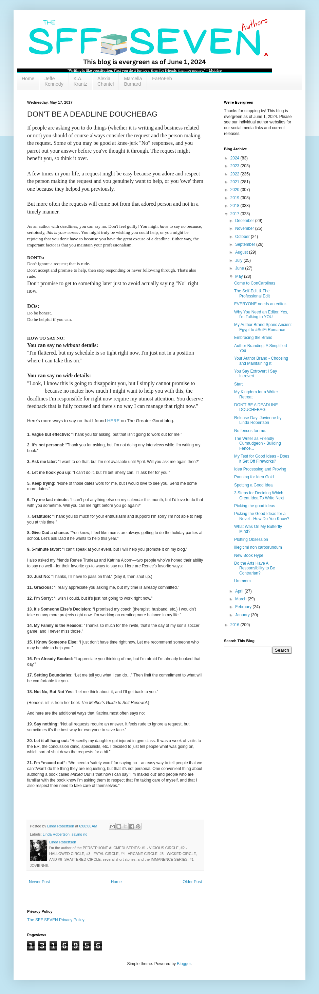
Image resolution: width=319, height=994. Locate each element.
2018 (235, 205)
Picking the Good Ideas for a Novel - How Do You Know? (261, 516)
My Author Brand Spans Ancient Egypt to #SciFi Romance (263, 327)
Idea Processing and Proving (260, 469)
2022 (235, 174)
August (242, 252)
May (239, 276)
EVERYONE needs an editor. (260, 304)
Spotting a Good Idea (253, 485)
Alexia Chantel (105, 81)
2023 (235, 166)
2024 (235, 158)
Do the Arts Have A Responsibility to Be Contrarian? (254, 568)
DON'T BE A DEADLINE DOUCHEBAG (256, 407)
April (239, 591)
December (245, 220)
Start (238, 384)
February (243, 606)
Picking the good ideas (254, 505)
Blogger (184, 963)
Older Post (192, 881)
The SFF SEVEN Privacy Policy (56, 920)
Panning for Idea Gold (254, 477)
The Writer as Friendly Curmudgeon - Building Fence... (257, 443)
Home (28, 78)
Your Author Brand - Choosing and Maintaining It (261, 360)
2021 (235, 181)
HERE (113, 420)
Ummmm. (243, 581)
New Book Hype (248, 555)
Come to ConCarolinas (254, 283)
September (245, 244)
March (241, 599)
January (243, 615)
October (243, 236)
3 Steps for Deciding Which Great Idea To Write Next (259, 495)
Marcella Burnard (133, 81)
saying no (79, 834)
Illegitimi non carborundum (258, 547)
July (239, 260)
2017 (235, 213)
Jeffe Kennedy (53, 81)
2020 (235, 189)
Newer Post (39, 881)
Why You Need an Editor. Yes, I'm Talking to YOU (261, 314)
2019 (235, 197)
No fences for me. (250, 430)
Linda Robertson (56, 834)
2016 (235, 624)
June (240, 268)
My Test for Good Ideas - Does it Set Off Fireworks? (261, 458)
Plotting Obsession (251, 539)
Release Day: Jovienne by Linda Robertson (257, 420)
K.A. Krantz (80, 81)
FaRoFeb (162, 78)
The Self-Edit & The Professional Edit (252, 293)
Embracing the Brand (253, 337)
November (245, 228)
